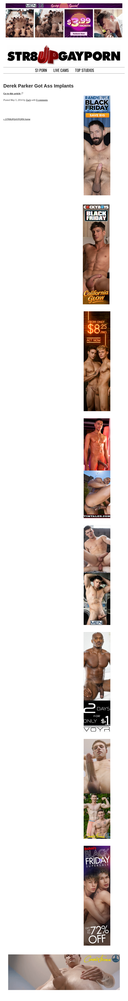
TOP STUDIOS (84, 70)
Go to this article (13, 93)
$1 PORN (41, 70)
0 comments (42, 100)
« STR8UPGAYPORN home (16, 119)
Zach (28, 100)
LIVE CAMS (61, 70)
